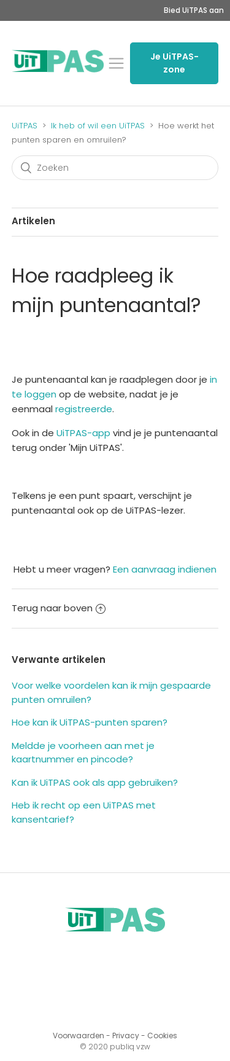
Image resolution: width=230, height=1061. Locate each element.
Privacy (125, 1035)
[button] (116, 63)
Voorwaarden (78, 1035)
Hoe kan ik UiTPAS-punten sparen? (89, 722)
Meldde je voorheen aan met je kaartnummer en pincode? (83, 752)
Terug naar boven (58, 607)
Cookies (162, 1035)
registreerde (83, 408)
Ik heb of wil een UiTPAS (98, 125)
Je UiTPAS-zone (174, 63)
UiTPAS (24, 125)
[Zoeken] (115, 167)
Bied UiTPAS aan (194, 10)
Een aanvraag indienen (165, 569)
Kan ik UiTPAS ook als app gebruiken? (95, 782)
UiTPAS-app (83, 432)
